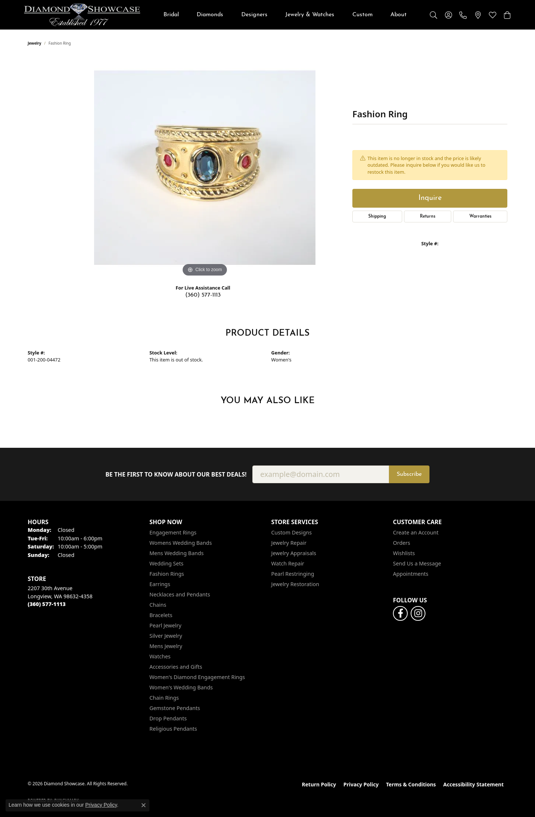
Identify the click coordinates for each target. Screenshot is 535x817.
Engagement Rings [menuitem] (173, 532)
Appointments (410, 573)
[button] (433, 14)
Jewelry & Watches (309, 15)
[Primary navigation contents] (285, 15)
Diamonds (210, 15)
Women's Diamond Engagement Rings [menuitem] (197, 677)
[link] (463, 14)
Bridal (171, 15)
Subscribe (409, 474)
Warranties (480, 216)
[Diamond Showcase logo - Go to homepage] (82, 15)
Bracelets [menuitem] (160, 615)
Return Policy (319, 784)
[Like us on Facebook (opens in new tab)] (400, 613)
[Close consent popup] (143, 805)
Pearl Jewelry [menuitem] (165, 625)
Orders (401, 542)
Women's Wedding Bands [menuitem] (181, 687)
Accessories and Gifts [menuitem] (175, 666)
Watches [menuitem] (159, 656)
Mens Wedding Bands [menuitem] (176, 553)
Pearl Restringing (292, 573)
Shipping (377, 216)
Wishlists (404, 553)
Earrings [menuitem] (159, 584)
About (398, 15)
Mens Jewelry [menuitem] (165, 646)
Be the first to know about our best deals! (176, 474)
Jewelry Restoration (295, 584)
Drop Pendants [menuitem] (168, 718)
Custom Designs (291, 532)
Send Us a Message (417, 563)
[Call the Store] (47, 603)
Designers (254, 15)
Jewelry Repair (289, 542)
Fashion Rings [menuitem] (166, 573)
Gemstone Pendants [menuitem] (174, 708)
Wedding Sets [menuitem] (166, 563)
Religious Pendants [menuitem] (173, 728)
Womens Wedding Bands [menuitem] (180, 542)
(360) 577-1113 (203, 295)
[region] (204, 167)
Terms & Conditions (411, 784)
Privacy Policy (361, 784)
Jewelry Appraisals (293, 553)
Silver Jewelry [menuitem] (165, 635)
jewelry (34, 43)
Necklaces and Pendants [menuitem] (179, 594)
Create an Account (415, 532)
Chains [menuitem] (157, 604)
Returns (427, 216)
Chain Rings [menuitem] (164, 697)
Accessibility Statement (473, 784)
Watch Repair (287, 563)
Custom (362, 15)
